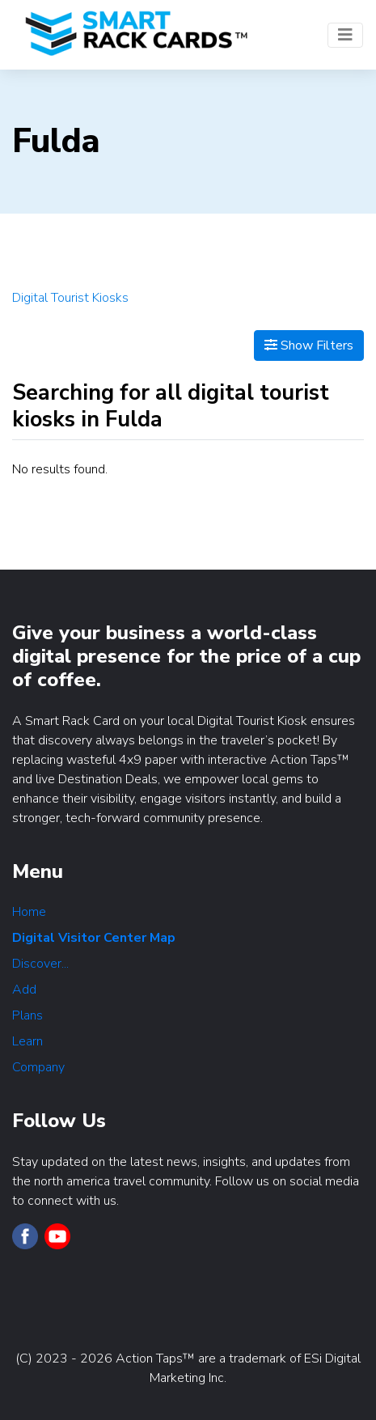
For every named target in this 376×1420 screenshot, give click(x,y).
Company (38, 1067)
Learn (27, 1041)
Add (24, 989)
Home (29, 912)
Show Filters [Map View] (308, 345)
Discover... (40, 964)
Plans (27, 1015)
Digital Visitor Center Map (93, 938)
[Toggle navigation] (345, 35)
